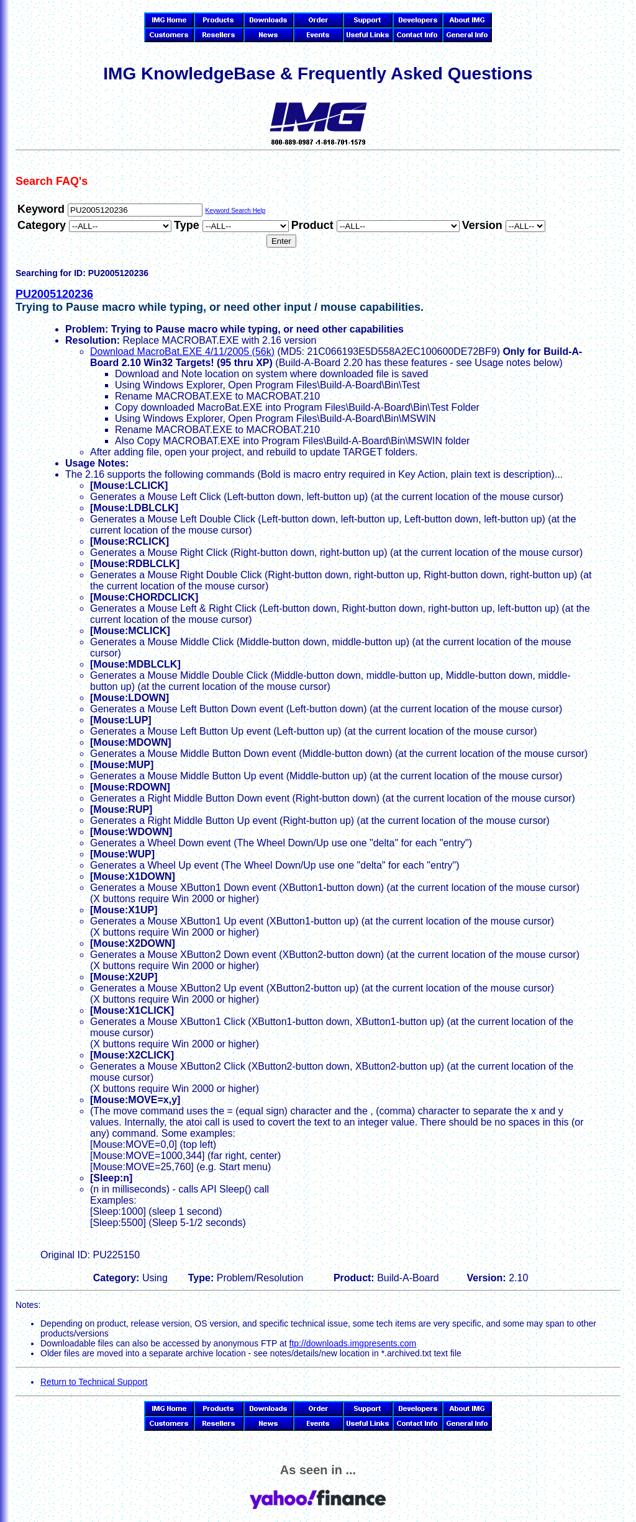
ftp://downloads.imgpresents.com (353, 1343)
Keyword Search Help (235, 210)
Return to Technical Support (94, 1382)
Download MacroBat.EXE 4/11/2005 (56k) (182, 351)
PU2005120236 (54, 294)
